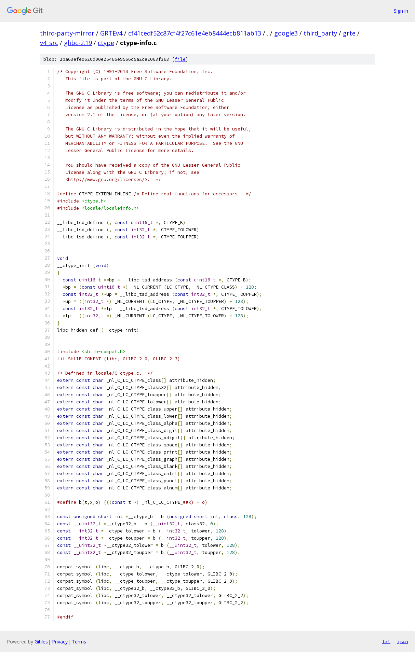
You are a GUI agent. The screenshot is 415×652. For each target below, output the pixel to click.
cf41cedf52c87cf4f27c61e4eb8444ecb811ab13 (194, 33)
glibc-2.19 (78, 43)
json (402, 641)
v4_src (49, 43)
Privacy (60, 641)
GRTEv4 (111, 33)
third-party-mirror (67, 33)
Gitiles (41, 641)
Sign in (401, 11)
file (180, 59)
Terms (79, 641)
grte (349, 33)
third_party (320, 33)
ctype (106, 43)
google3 (286, 33)
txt (386, 641)
